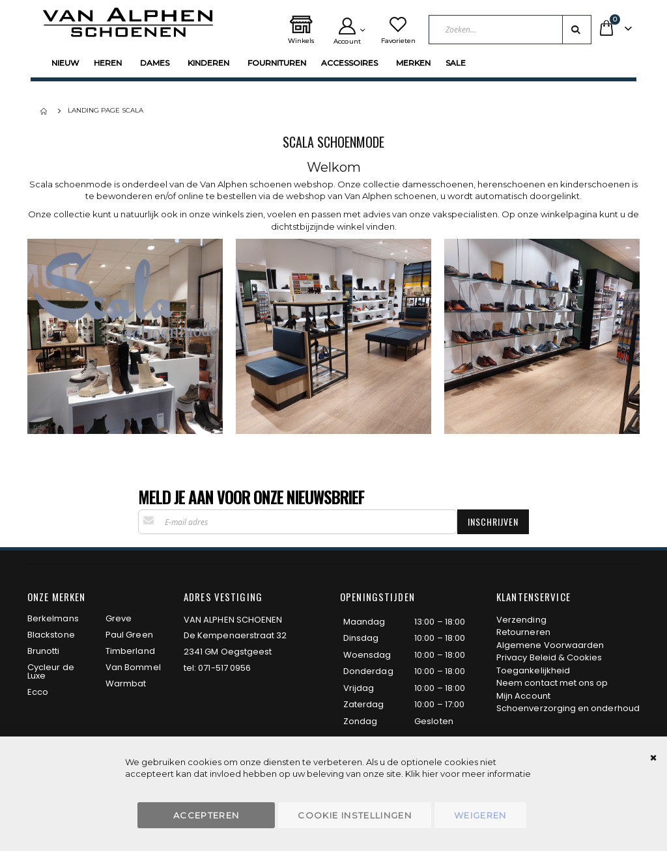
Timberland (130, 651)
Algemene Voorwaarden (550, 645)
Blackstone (51, 634)
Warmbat (126, 683)
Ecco (37, 692)
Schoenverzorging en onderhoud (568, 708)
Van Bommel (133, 667)
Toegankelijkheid (533, 670)
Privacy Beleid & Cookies (549, 657)
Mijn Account (523, 696)
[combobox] (512, 29)
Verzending (521, 620)
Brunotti (43, 651)
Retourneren (523, 632)
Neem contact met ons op (552, 683)
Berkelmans (53, 618)
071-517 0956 (224, 668)
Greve (119, 618)
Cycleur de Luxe (50, 671)
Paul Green (129, 634)
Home (45, 111)
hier (430, 773)
